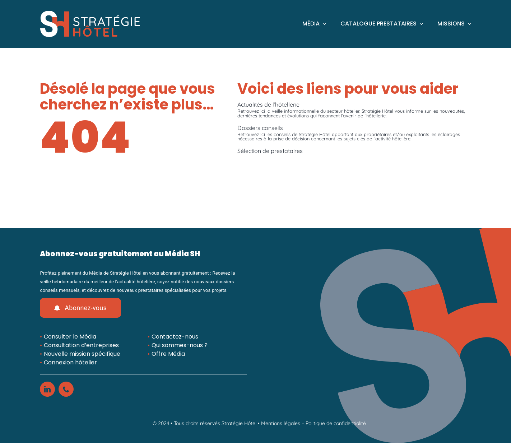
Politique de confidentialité (336, 423)
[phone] (66, 389)
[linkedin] (47, 389)
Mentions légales (280, 423)
